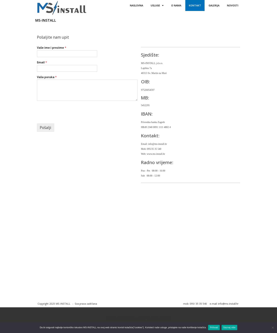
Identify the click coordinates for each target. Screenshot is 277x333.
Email (42, 62)
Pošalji (45, 127)
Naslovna (136, 5)
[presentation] (64, 117)
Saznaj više (229, 327)
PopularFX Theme (155, 318)
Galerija (214, 5)
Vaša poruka (47, 77)
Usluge (157, 5)
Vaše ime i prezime (51, 48)
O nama (176, 5)
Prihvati (214, 327)
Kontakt (195, 5)
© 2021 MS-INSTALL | (123, 318)
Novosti (232, 5)
